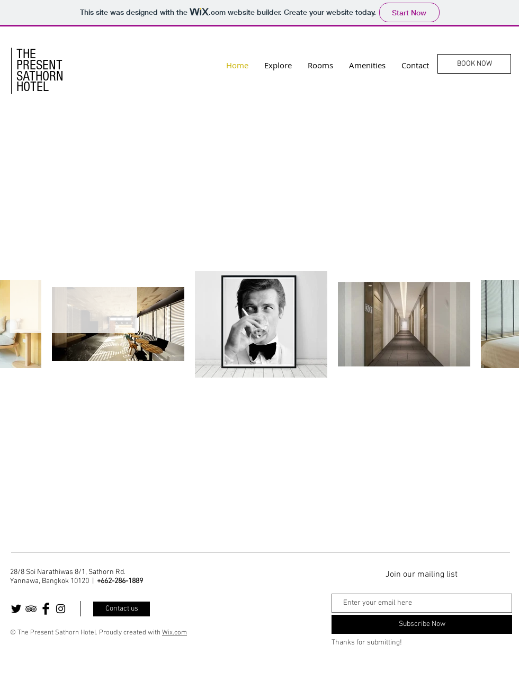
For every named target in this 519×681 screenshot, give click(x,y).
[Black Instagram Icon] (61, 609)
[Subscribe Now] (422, 624)
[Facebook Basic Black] (46, 609)
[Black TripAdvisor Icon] (31, 609)
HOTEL (32, 87)
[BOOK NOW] (474, 64)
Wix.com (174, 633)
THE (26, 54)
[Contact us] (121, 609)
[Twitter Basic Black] (16, 609)
